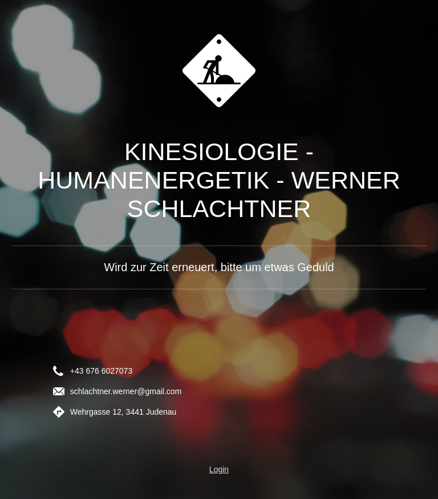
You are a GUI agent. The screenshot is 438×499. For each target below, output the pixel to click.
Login (219, 469)
